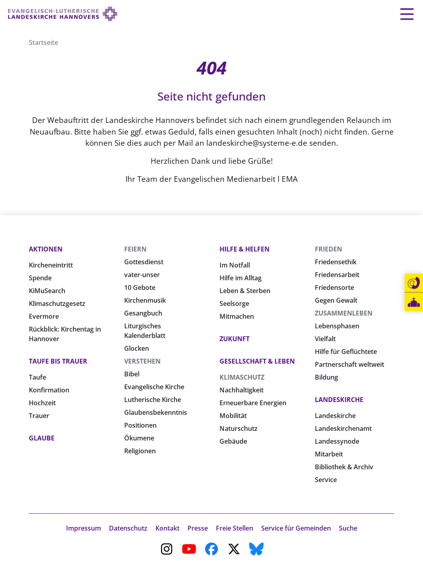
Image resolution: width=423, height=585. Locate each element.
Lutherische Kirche (152, 399)
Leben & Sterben (245, 290)
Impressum (83, 528)
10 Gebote (139, 287)
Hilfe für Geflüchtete (346, 351)
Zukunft (235, 338)
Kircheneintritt (51, 265)
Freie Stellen (234, 528)
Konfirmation (49, 390)
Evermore (44, 316)
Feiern (135, 249)
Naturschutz (239, 428)
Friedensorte (334, 287)
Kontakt (167, 528)
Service (326, 479)
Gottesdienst (143, 261)
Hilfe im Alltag (241, 277)
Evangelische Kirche (154, 386)
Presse (197, 528)
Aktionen (45, 249)
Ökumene (139, 438)
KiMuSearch (47, 290)
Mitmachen (237, 316)
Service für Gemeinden (296, 528)
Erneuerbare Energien (253, 402)
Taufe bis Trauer (58, 361)
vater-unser (142, 274)
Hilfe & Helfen (245, 249)
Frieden (328, 249)
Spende (40, 277)
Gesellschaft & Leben (257, 361)
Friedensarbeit (337, 274)
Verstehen (142, 361)
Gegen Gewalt (336, 300)
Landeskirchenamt (343, 428)
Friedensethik (336, 261)
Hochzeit (42, 402)
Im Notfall (235, 265)
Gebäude (233, 441)
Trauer (39, 415)
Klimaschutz (242, 377)
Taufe (37, 377)
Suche (348, 528)
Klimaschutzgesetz (57, 303)
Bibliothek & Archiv (344, 466)
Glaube (41, 438)
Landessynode (337, 441)
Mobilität (233, 415)
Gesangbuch (143, 313)
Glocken (136, 348)
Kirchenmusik (145, 300)
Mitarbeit (329, 454)
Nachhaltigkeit (242, 390)
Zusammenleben (344, 313)
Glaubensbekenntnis (155, 412)
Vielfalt (325, 338)
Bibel (131, 374)
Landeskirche (339, 399)
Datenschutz (128, 528)
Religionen (140, 450)
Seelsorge (234, 303)
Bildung (326, 377)
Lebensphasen (337, 326)
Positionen (140, 425)
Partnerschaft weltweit (349, 364)
